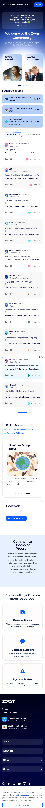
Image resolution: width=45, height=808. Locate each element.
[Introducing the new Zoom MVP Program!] (22, 99)
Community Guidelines (15, 433)
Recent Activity (13, 134)
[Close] (40, 788)
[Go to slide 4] (24, 494)
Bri (10, 359)
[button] (3, 5)
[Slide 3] (27, 85)
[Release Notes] (22, 617)
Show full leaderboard (16, 518)
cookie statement (22, 795)
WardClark (13, 303)
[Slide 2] (24, 85)
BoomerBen (13, 194)
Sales (6, 760)
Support (7, 769)
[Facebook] (29, 784)
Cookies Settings (22, 805)
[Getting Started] (12, 67)
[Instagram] (24, 784)
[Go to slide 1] (15, 494)
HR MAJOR (13, 143)
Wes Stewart (14, 250)
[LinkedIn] (8, 784)
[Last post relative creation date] (34, 159)
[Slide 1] (19, 85)
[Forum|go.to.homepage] (17, 5)
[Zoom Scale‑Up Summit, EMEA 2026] (22, 110)
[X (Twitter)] (14, 784)
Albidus (12, 385)
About (6, 741)
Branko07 (12, 331)
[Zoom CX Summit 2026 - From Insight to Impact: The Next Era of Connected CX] (22, 121)
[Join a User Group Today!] (22, 467)
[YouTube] (19, 784)
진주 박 (11, 169)
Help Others (34, 134)
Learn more (21, 25)
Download (8, 750)
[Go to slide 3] (21, 494)
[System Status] (22, 676)
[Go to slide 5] (28, 494)
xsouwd (12, 275)
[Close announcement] (39, 20)
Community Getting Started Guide (20, 430)
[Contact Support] (22, 647)
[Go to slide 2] (18, 494)
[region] (22, 797)
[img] (39, 20)
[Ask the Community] (34, 67)
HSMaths (12, 222)
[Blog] (3, 784)
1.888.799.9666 (9, 712)
